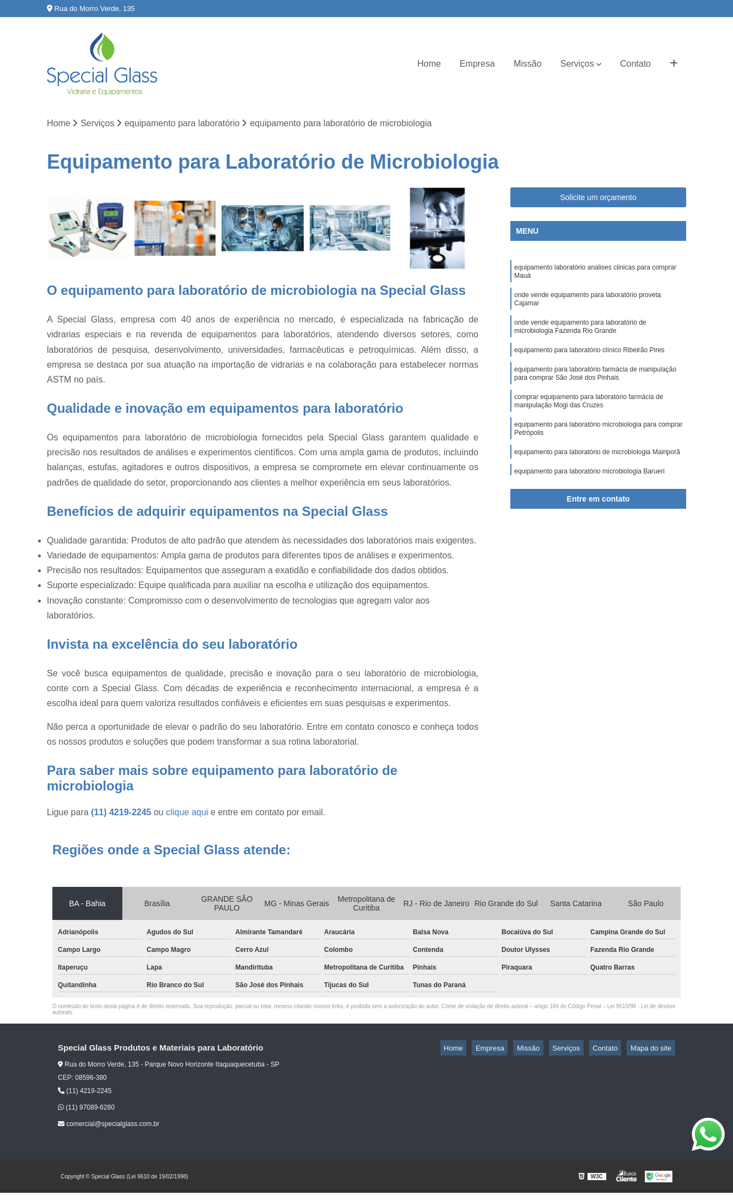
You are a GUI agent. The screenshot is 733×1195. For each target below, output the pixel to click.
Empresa (477, 63)
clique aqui (187, 814)
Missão (528, 63)
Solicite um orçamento (598, 199)
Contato (635, 63)
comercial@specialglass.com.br (108, 1126)
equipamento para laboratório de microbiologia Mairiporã (597, 476)
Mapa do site (654, 1050)
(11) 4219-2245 (122, 814)
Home (429, 63)
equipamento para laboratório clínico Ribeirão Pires (589, 363)
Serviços (577, 63)
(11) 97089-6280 (86, 1109)
